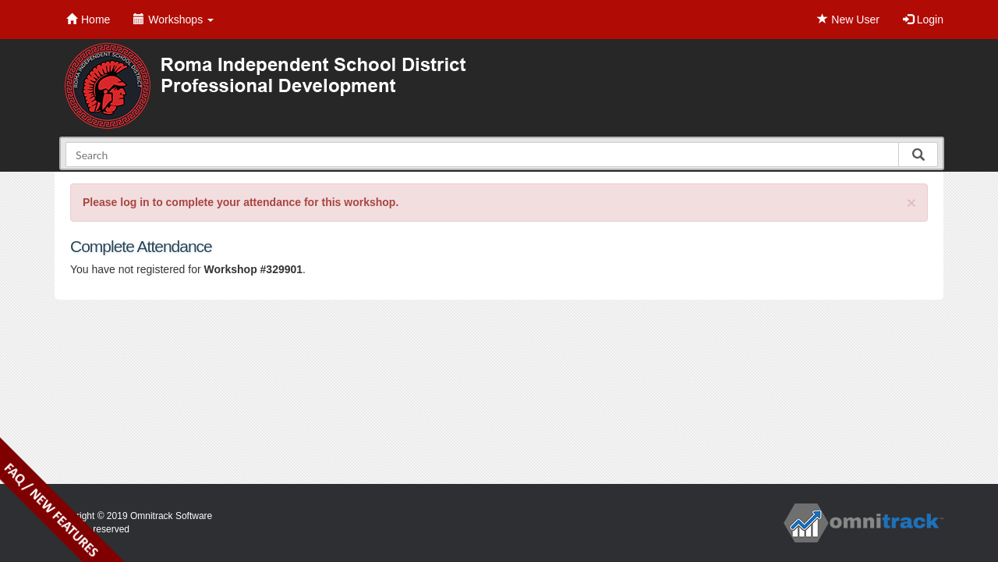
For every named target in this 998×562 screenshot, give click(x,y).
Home (88, 19)
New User (848, 19)
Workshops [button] (173, 19)
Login (923, 19)
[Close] (911, 202)
